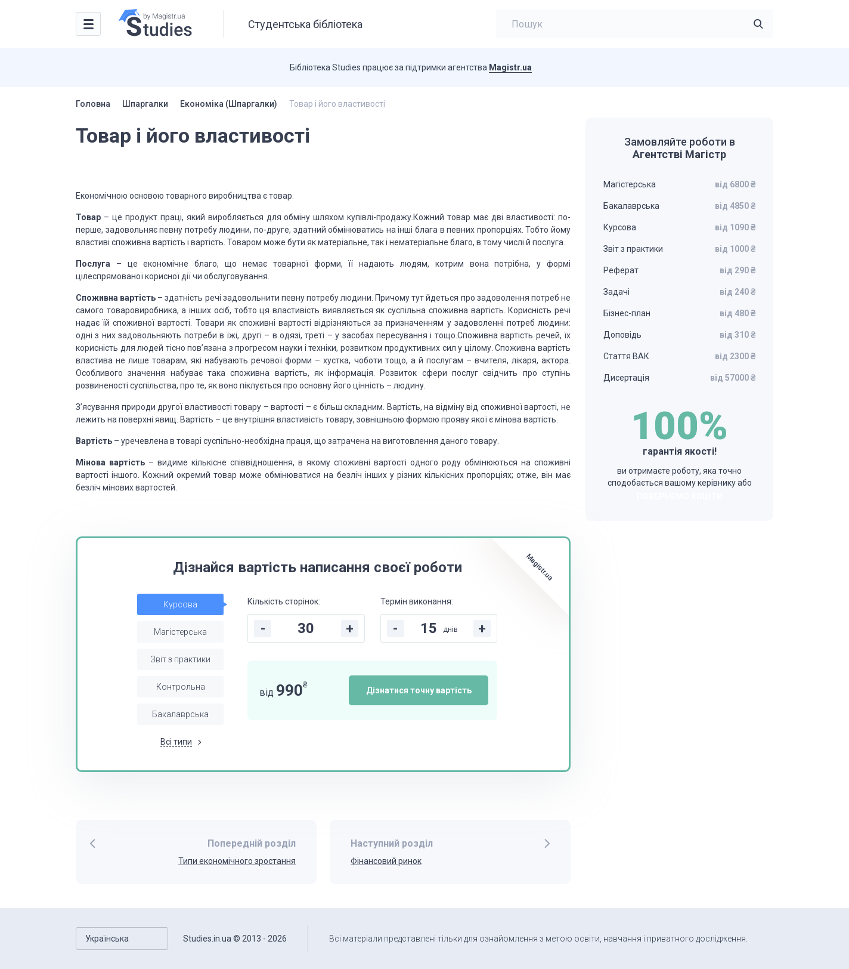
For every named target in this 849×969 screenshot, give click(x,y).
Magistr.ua (510, 67)
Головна (93, 104)
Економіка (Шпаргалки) (228, 104)
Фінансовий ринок (386, 861)
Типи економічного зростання (237, 861)
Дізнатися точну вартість (419, 690)
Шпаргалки (145, 104)
